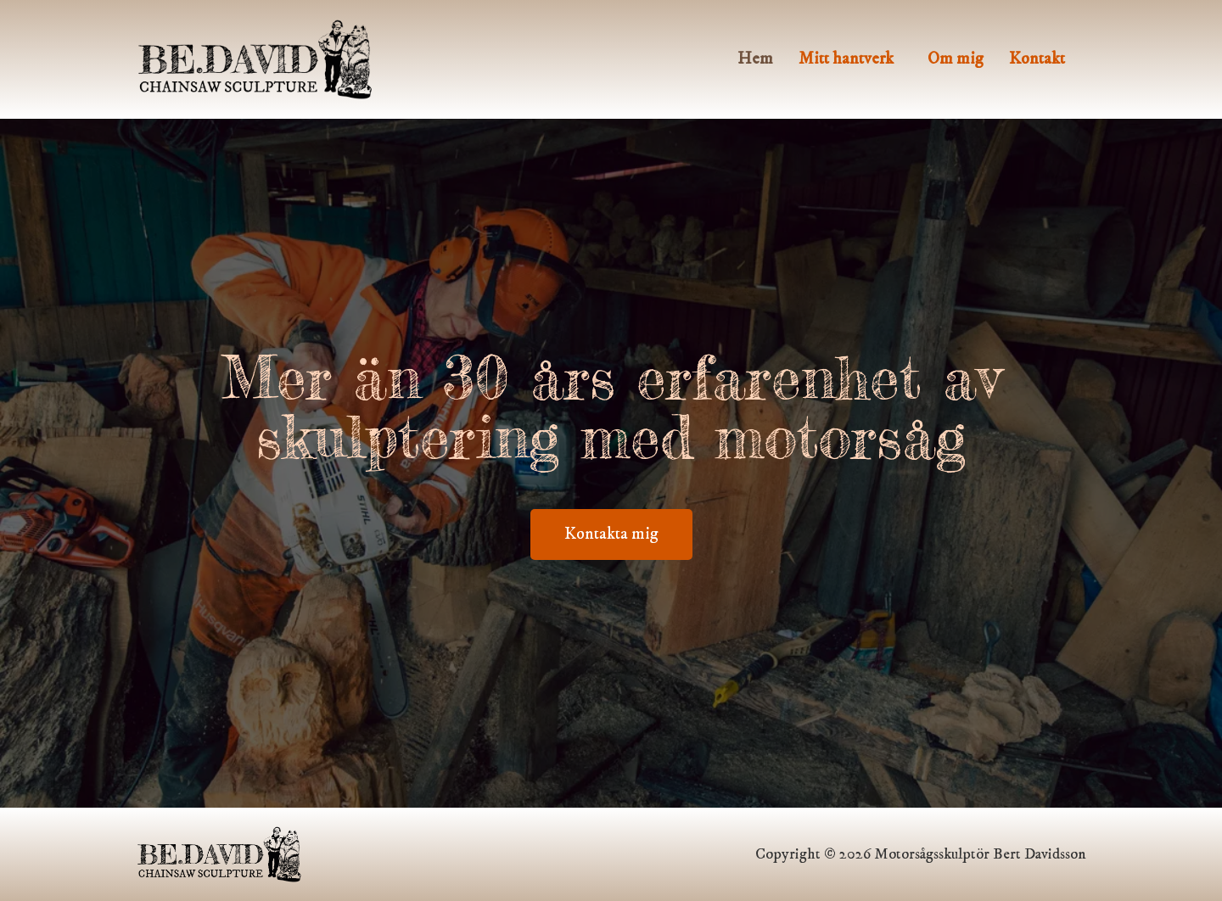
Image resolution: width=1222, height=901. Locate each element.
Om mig (956, 59)
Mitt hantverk (846, 59)
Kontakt (1037, 59)
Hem (755, 59)
